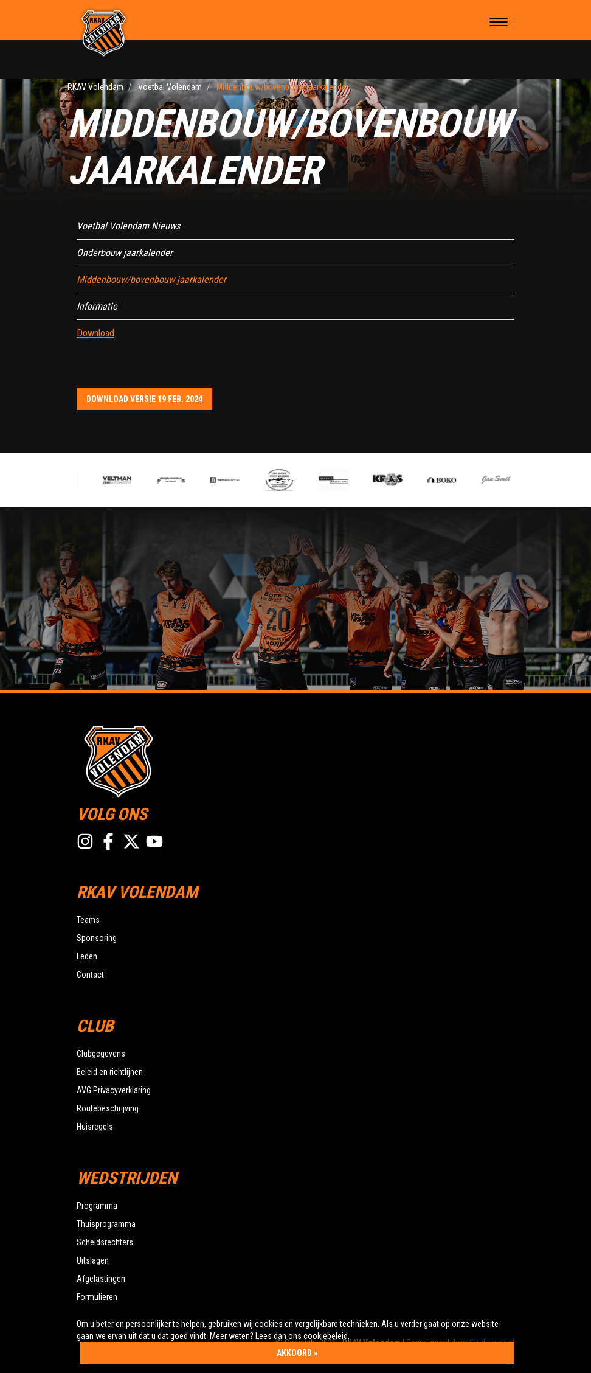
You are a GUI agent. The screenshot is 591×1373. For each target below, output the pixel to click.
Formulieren (97, 1297)
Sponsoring (97, 938)
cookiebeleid (325, 1336)
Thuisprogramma (106, 1224)
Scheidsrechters (105, 1242)
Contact (90, 974)
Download (95, 333)
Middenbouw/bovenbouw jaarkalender (151, 279)
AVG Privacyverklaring (114, 1090)
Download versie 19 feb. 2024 (144, 399)
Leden (87, 956)
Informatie (97, 306)
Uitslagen (93, 1260)
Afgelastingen (101, 1279)
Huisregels (95, 1126)
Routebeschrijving (108, 1108)
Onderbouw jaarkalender (125, 253)
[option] (228, 480)
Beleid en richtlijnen (110, 1072)
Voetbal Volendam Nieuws (128, 226)
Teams (88, 920)
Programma (97, 1206)
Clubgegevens (101, 1053)
